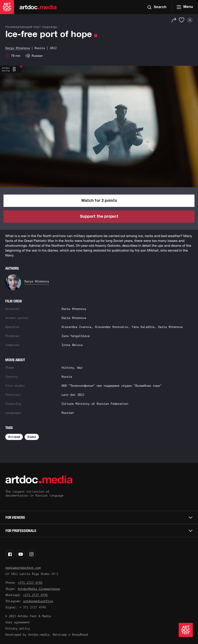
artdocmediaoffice (38, 601)
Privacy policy (17, 628)
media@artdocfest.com (23, 567)
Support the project (99, 217)
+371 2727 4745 (30, 582)
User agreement (17, 622)
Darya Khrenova (36, 281)
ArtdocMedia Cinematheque (39, 589)
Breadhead (80, 634)
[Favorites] (181, 20)
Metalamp (60, 634)
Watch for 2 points (99, 201)
